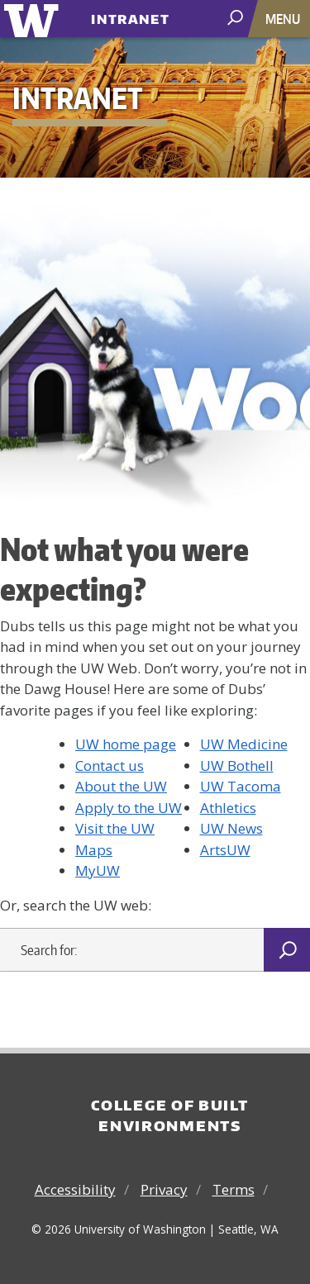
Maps (93, 849)
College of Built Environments (169, 1115)
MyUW (97, 870)
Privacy (164, 1189)
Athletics (228, 807)
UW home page (125, 744)
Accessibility (75, 1189)
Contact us (109, 765)
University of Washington (34, 18)
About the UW (121, 786)
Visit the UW (115, 828)
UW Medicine (244, 744)
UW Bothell (237, 765)
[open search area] (236, 18)
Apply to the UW (128, 807)
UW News (231, 828)
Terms (233, 1189)
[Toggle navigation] (284, 18)
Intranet (130, 15)
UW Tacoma (240, 786)
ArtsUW (225, 849)
